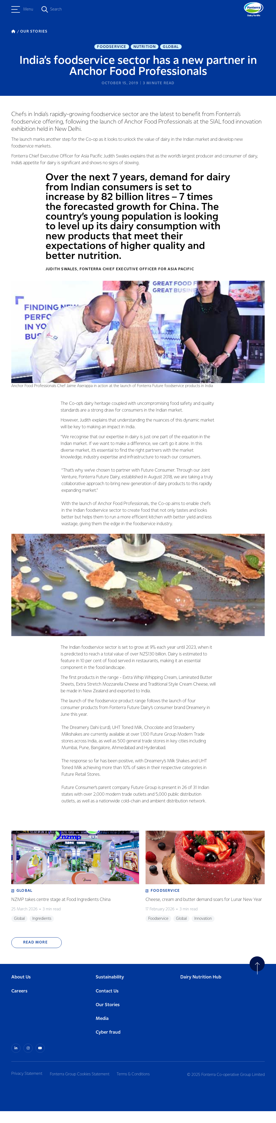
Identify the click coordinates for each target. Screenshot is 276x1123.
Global (171, 47)
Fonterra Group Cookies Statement (82, 1085)
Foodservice (111, 47)
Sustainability (110, 989)
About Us (21, 989)
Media (102, 1031)
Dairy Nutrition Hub (200, 989)
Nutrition (144, 47)
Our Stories (108, 1017)
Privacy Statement (26, 1085)
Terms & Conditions (137, 1085)
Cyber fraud (108, 1045)
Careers (19, 1003)
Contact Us (107, 1003)
